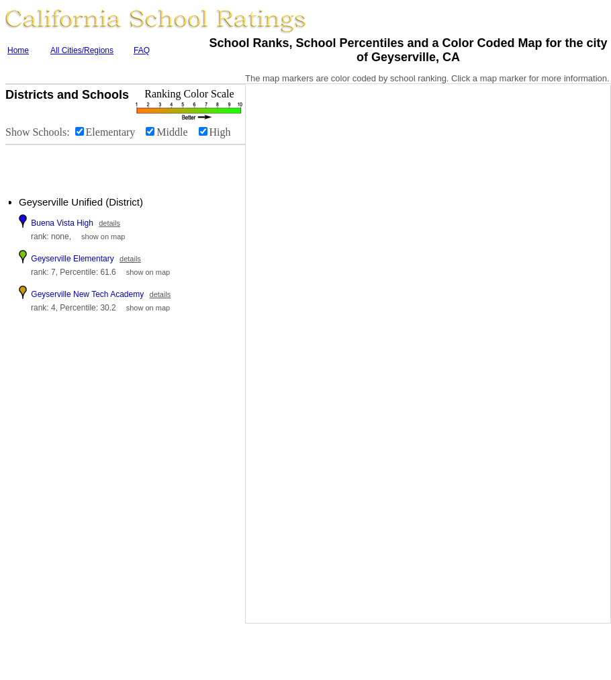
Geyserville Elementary (72, 258)
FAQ (142, 50)
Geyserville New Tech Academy (87, 294)
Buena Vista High (62, 223)
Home (18, 50)
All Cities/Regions (81, 50)
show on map (103, 236)
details (109, 223)
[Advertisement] (87, 165)
